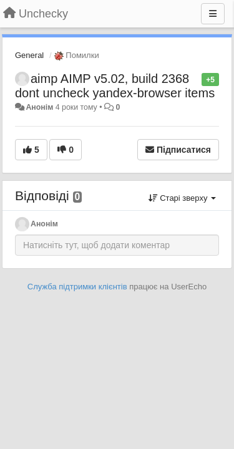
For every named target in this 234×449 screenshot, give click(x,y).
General (29, 55)
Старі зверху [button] (182, 198)
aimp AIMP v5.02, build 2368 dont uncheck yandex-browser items (115, 86)
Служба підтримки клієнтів (77, 286)
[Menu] (213, 13)
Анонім (39, 107)
